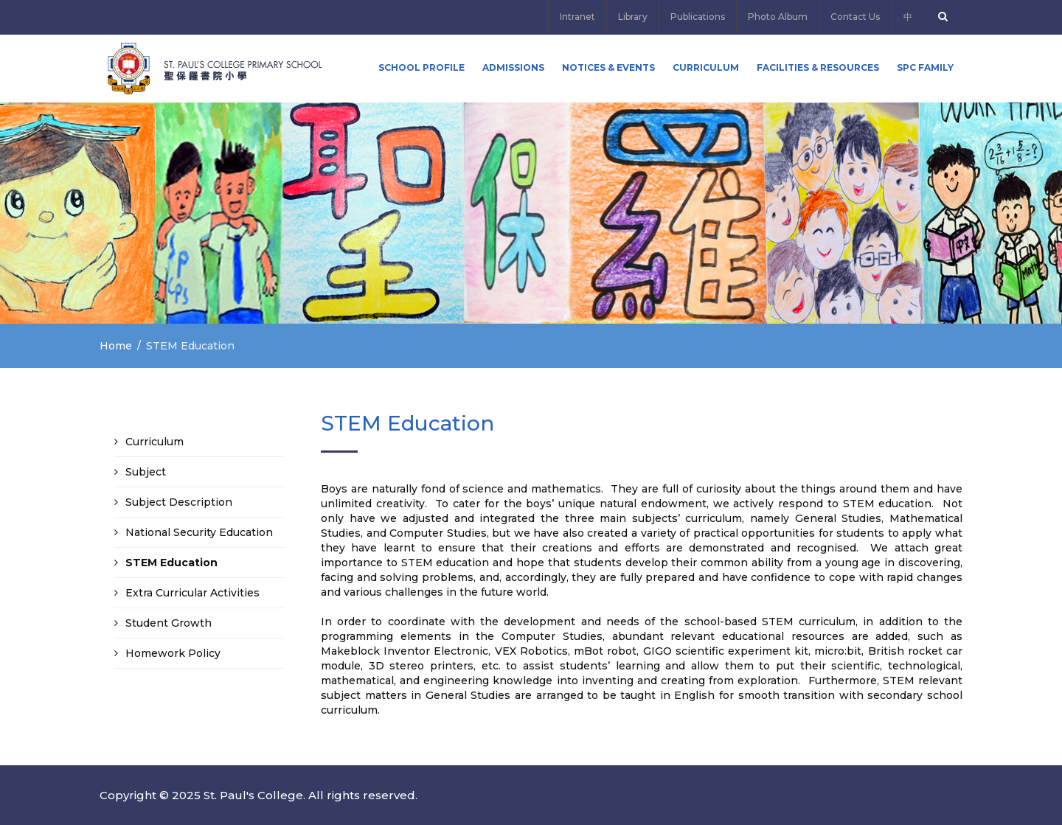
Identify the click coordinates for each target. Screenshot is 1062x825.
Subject (145, 471)
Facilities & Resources (818, 67)
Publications (697, 16)
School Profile (421, 67)
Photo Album (778, 16)
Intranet (577, 16)
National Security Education (199, 532)
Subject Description (178, 502)
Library (633, 16)
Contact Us (855, 16)
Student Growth (168, 623)
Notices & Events (608, 67)
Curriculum (706, 67)
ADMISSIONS (513, 67)
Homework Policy (173, 653)
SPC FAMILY (925, 67)
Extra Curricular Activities (192, 592)
